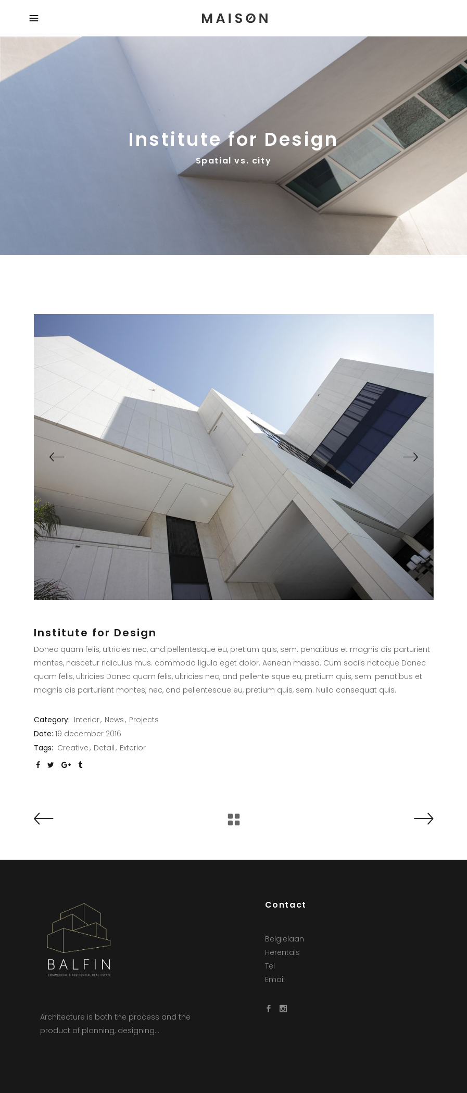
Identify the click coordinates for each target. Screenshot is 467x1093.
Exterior (133, 748)
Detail (104, 748)
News (114, 719)
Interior (86, 719)
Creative (73, 748)
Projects (144, 719)
